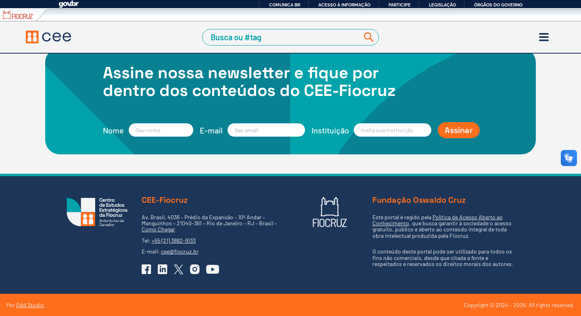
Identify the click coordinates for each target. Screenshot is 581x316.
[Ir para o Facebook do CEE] (146, 269)
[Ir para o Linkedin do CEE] (162, 269)
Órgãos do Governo (498, 5)
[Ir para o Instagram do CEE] (195, 269)
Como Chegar (158, 229)
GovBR (69, 4)
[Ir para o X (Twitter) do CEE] (179, 269)
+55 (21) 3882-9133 (174, 240)
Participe (400, 5)
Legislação (442, 5)
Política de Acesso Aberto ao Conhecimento (437, 220)
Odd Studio (30, 304)
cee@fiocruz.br (180, 251)
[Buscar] (367, 37)
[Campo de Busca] (282, 37)
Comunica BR (284, 5)
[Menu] (544, 37)
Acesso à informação (344, 5)
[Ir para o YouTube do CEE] (212, 269)
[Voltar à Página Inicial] (48, 37)
